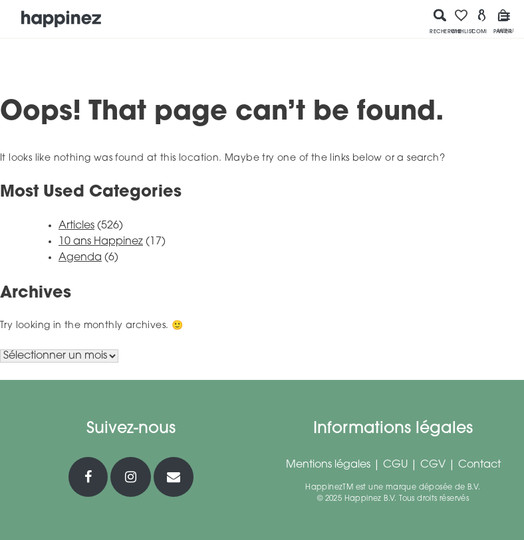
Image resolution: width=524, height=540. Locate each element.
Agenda (80, 257)
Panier (502, 21)
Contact (479, 465)
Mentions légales (328, 465)
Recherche (440, 21)
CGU (395, 465)
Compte (482, 21)
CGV (433, 465)
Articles (76, 226)
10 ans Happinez (101, 241)
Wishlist (461, 21)
